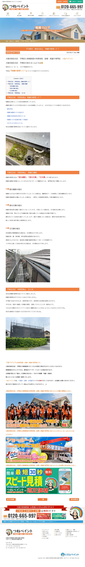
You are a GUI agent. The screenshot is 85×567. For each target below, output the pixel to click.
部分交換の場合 (14, 88)
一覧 (42, 499)
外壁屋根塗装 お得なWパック (73, 531)
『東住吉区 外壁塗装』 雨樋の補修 (18, 83)
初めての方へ (46, 531)
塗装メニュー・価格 (71, 529)
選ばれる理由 (31, 14)
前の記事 (73, 499)
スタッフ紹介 (46, 538)
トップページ (46, 529)
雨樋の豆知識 (15, 52)
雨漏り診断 (69, 533)
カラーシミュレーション (72, 536)
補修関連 (8, 52)
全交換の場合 (13, 90)
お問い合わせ (58, 534)
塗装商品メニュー (42, 14)
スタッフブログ (77, 14)
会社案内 (45, 536)
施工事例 (19, 14)
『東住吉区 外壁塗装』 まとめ (16, 93)
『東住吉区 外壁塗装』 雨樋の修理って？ (19, 81)
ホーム (7, 14)
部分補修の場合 (14, 86)
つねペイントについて (54, 14)
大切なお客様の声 (65, 14)
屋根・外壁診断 (70, 534)
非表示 (21, 78)
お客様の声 (57, 531)
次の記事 (11, 499)
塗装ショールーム (47, 534)
